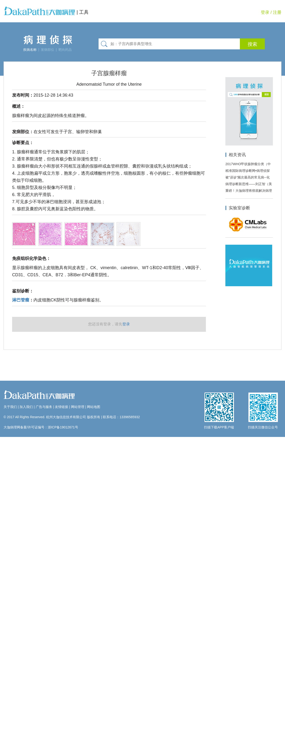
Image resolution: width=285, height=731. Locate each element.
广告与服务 (44, 407)
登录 (265, 12)
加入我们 (26, 407)
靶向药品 (65, 50)
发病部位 (47, 50)
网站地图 (93, 407)
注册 (277, 12)
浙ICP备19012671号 (63, 427)
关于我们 (10, 407)
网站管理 (77, 407)
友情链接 (61, 407)
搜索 (252, 44)
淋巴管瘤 (20, 300)
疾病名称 (30, 50)
